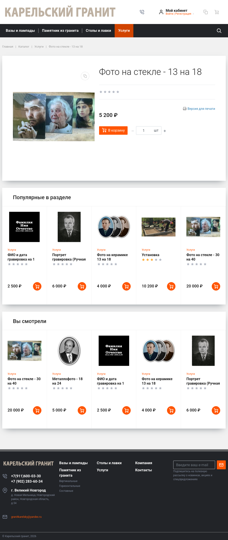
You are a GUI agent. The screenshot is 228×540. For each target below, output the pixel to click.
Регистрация (183, 13)
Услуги (124, 30)
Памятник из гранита (60, 30)
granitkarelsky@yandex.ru (26, 516)
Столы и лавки (98, 30)
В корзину (113, 130)
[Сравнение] (205, 12)
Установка (150, 256)
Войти (169, 13)
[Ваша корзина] (216, 12)
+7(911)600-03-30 (26, 476)
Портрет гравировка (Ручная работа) (69, 260)
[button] (142, 12)
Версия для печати (201, 108)
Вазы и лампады (20, 30)
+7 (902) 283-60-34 (27, 481)
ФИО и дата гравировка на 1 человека (21, 260)
